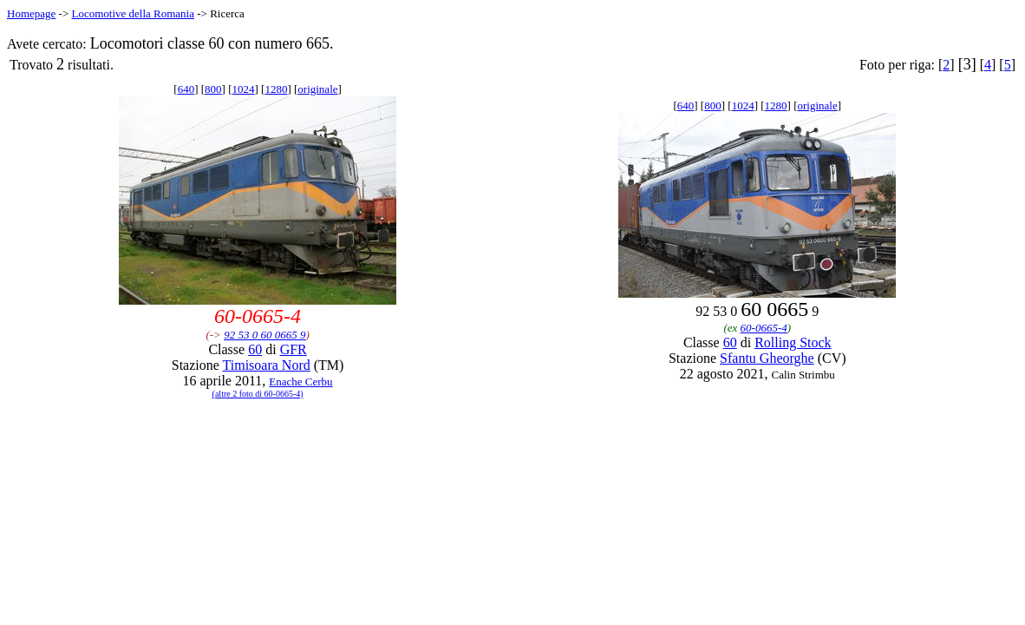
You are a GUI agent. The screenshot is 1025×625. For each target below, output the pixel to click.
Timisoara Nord (266, 365)
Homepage (31, 13)
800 (213, 88)
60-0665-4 (764, 327)
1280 (275, 88)
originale (317, 88)
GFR (293, 349)
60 (255, 349)
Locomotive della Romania (132, 13)
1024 (243, 88)
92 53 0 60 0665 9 (264, 334)
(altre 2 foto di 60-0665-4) (258, 393)
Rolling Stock (792, 342)
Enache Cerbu (300, 381)
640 (186, 88)
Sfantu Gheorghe (767, 358)
